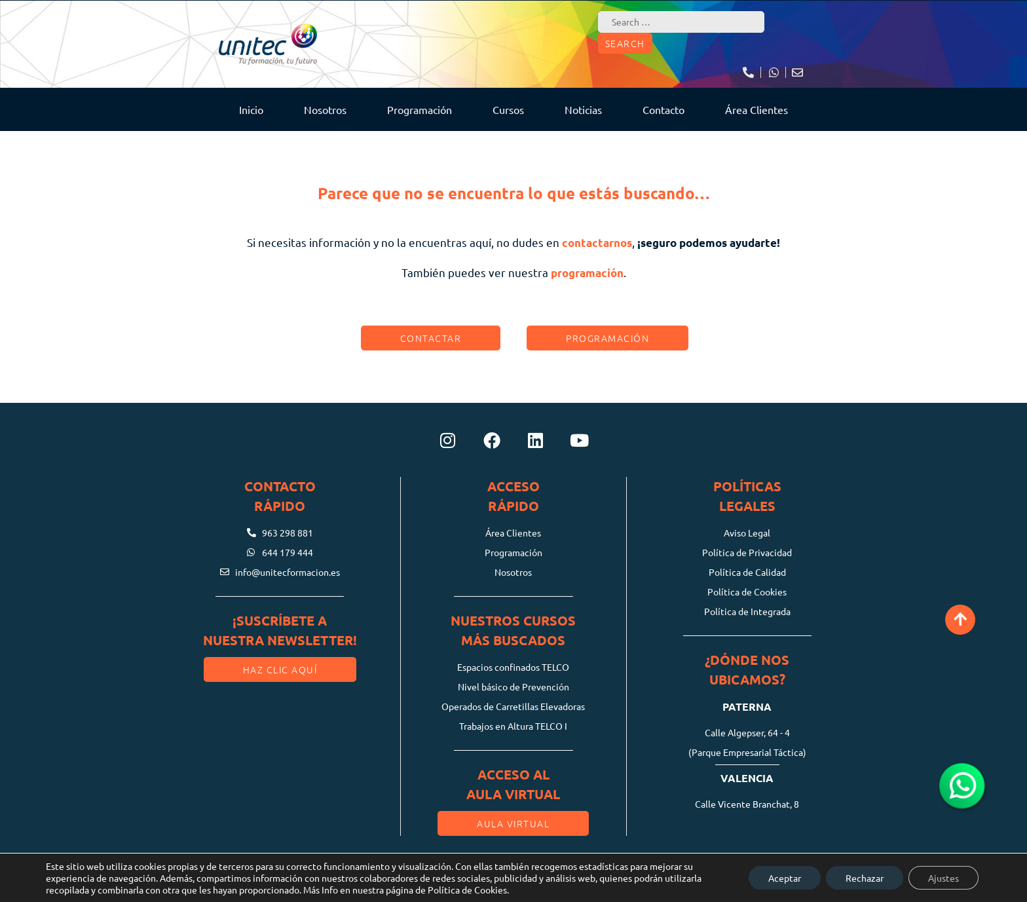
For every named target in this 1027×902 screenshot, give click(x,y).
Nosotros (325, 109)
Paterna (747, 706)
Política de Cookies (747, 591)
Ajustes (943, 878)
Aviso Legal (747, 532)
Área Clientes (756, 109)
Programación (419, 109)
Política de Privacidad (747, 552)
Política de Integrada (747, 611)
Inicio (251, 109)
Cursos (508, 109)
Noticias (583, 109)
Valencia (747, 778)
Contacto (663, 109)
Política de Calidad (747, 572)
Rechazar (865, 878)
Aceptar (784, 878)
